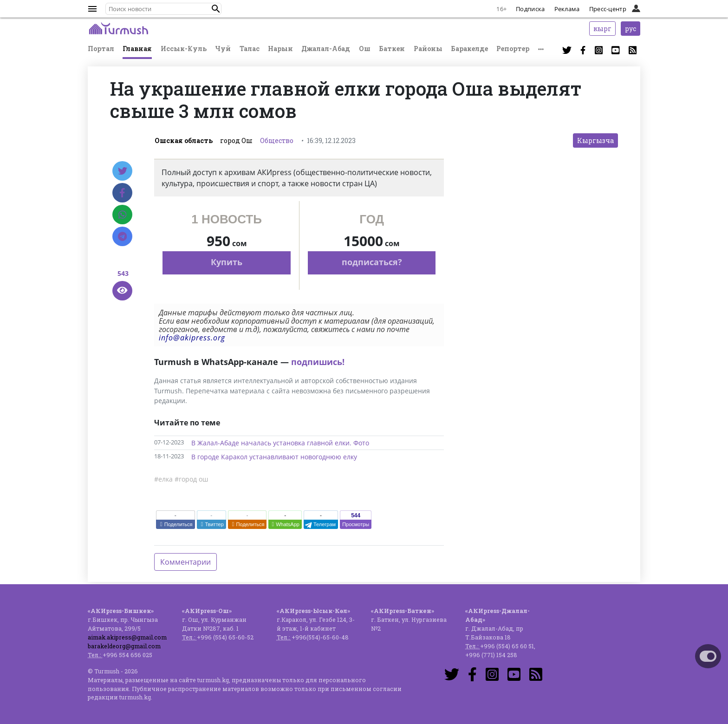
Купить (226, 261)
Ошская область (184, 140)
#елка (163, 479)
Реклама (567, 9)
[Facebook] (122, 192)
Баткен (392, 48)
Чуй (223, 48)
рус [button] (630, 28)
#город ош (191, 479)
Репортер (512, 48)
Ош (364, 48)
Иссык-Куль (184, 48)
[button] (215, 8)
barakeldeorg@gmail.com (124, 646)
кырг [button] (602, 28)
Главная (137, 48)
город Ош (236, 140)
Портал (101, 48)
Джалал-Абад (325, 48)
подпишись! (317, 361)
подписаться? (372, 261)
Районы (428, 48)
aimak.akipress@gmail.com (127, 637)
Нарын (280, 48)
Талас (250, 48)
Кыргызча (595, 140)
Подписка (530, 9)
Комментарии (185, 562)
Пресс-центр (607, 9)
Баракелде (469, 48)
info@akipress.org (192, 338)
